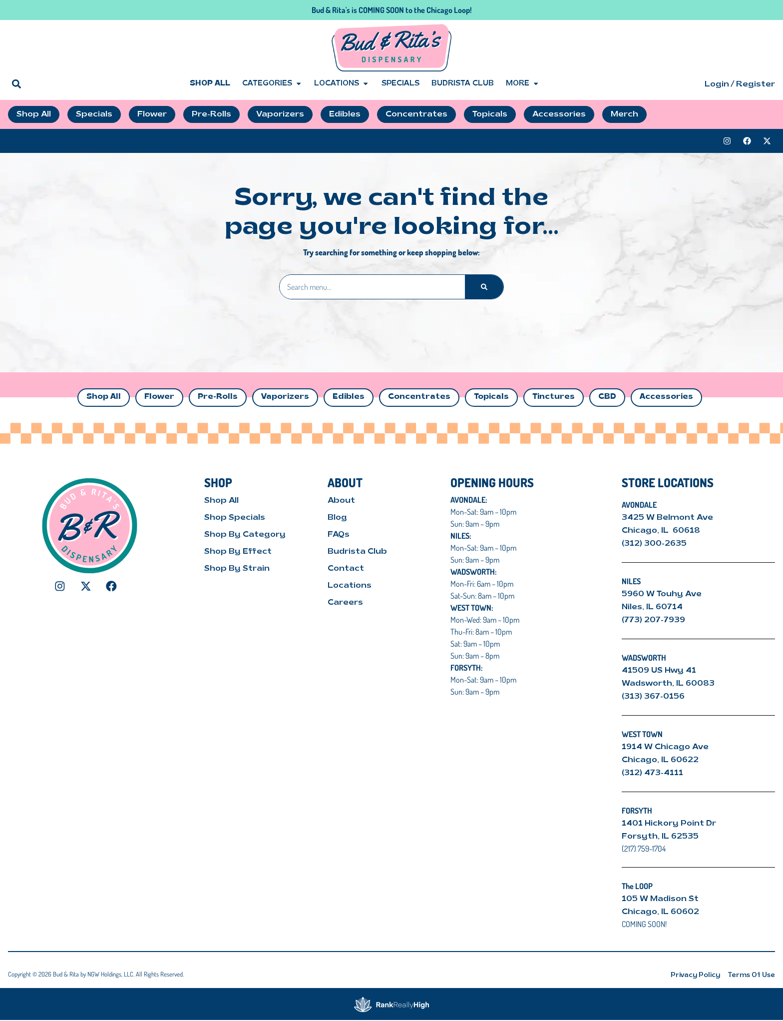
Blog (337, 518)
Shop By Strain (237, 569)
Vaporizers (285, 397)
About (341, 501)
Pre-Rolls (218, 397)
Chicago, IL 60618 (662, 531)
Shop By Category (245, 535)
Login (717, 84)
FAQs (339, 535)
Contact (346, 569)
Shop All (210, 83)
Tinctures (553, 397)
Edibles (349, 397)
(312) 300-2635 (654, 544)
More (522, 83)
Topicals (491, 397)
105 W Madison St (660, 899)
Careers (345, 603)
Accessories (666, 397)
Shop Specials (234, 518)
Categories (272, 83)
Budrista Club (462, 83)
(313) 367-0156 (653, 697)
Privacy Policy (695, 975)
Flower (159, 397)
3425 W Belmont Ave (668, 518)
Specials (400, 83)
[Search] (484, 287)
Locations (341, 83)
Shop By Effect (238, 552)
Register (755, 84)
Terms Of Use (751, 975)
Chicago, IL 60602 (660, 912)
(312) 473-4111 (652, 773)
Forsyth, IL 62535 (660, 837)
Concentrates (419, 397)
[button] (16, 83)
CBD (607, 397)
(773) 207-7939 (653, 620)
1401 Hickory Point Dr (669, 824)
